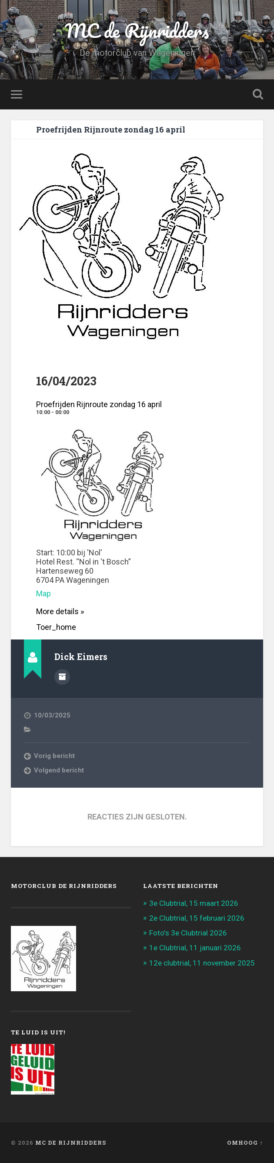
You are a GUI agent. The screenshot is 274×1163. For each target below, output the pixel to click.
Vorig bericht (54, 756)
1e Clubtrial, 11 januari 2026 (195, 947)
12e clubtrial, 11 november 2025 (202, 963)
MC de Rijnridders (137, 30)
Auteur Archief (62, 677)
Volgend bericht (59, 770)
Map (43, 593)
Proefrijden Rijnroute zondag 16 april (110, 129)
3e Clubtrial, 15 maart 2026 (193, 903)
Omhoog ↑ (245, 1142)
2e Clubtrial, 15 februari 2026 (196, 918)
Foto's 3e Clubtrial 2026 (188, 932)
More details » (60, 611)
